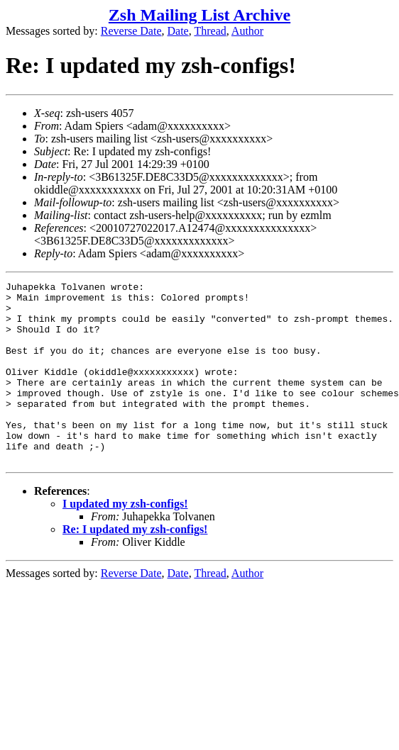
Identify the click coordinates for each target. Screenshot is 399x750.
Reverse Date (131, 31)
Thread (210, 31)
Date (178, 31)
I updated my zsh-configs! (124, 540)
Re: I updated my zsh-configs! (134, 565)
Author (247, 31)
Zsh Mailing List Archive (199, 15)
